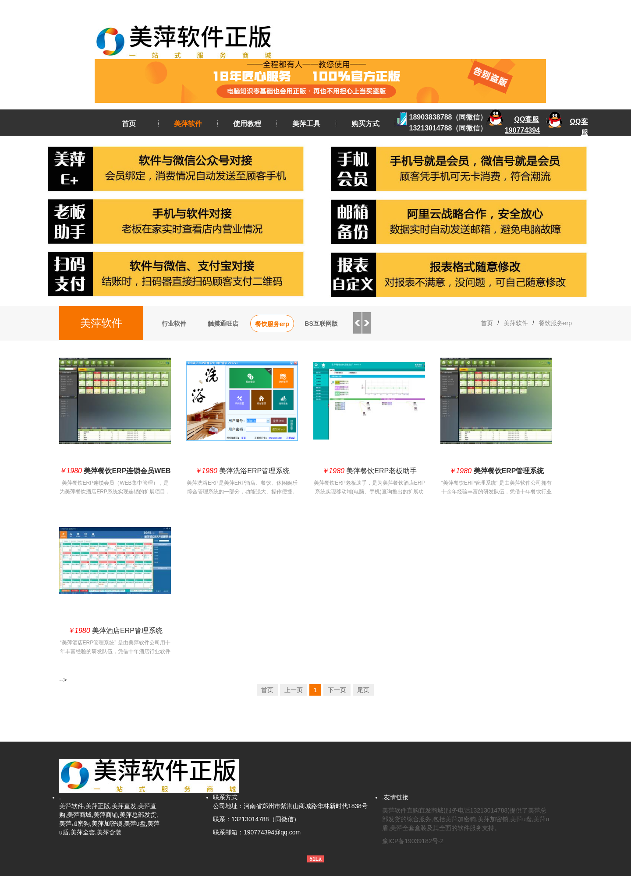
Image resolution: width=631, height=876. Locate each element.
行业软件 (174, 323)
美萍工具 (306, 123)
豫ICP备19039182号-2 (412, 840)
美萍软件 (188, 123)
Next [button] (366, 323)
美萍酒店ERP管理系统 (115, 630)
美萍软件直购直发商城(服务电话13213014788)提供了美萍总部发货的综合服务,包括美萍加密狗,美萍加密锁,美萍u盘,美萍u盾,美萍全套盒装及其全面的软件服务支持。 (465, 819)
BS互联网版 (321, 323)
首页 (129, 123)
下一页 (337, 689)
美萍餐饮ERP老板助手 (369, 471)
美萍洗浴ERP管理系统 (242, 471)
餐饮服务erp (272, 323)
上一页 (293, 689)
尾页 (363, 689)
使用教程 (247, 123)
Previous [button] (357, 323)
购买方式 (365, 123)
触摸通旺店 (223, 323)
